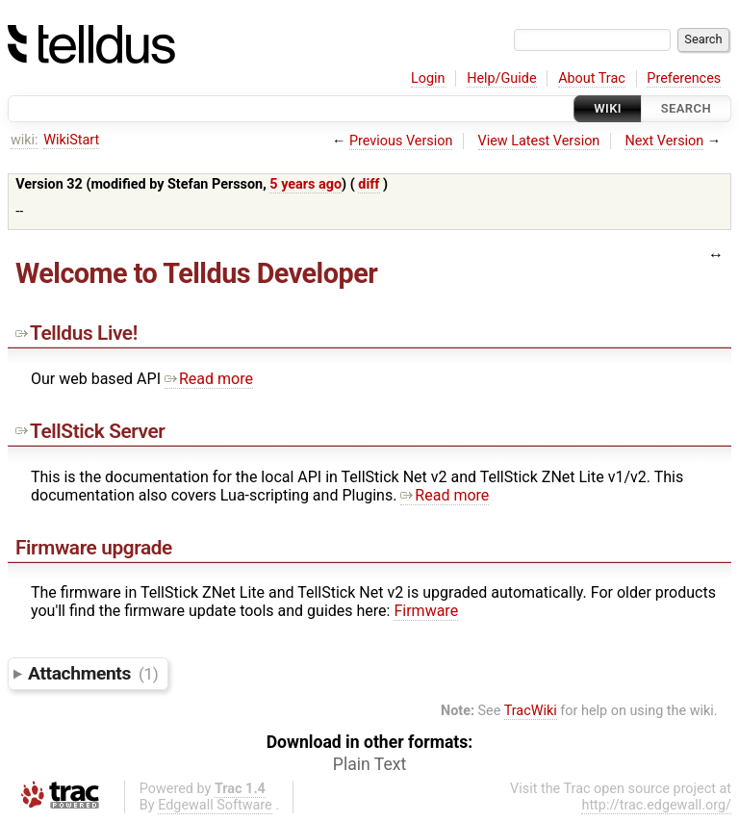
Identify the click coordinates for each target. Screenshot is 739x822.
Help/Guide (501, 78)
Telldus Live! (76, 333)
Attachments (93, 673)
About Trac (591, 78)
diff (368, 184)
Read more (209, 379)
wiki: (24, 140)
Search (686, 108)
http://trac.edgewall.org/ (656, 805)
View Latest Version (539, 141)
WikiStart (71, 140)
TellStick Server (90, 431)
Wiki (608, 108)
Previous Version (400, 141)
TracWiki (530, 711)
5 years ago (305, 184)
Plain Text (369, 764)
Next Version (663, 141)
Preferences (684, 78)
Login (428, 78)
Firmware (426, 611)
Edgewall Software (215, 805)
